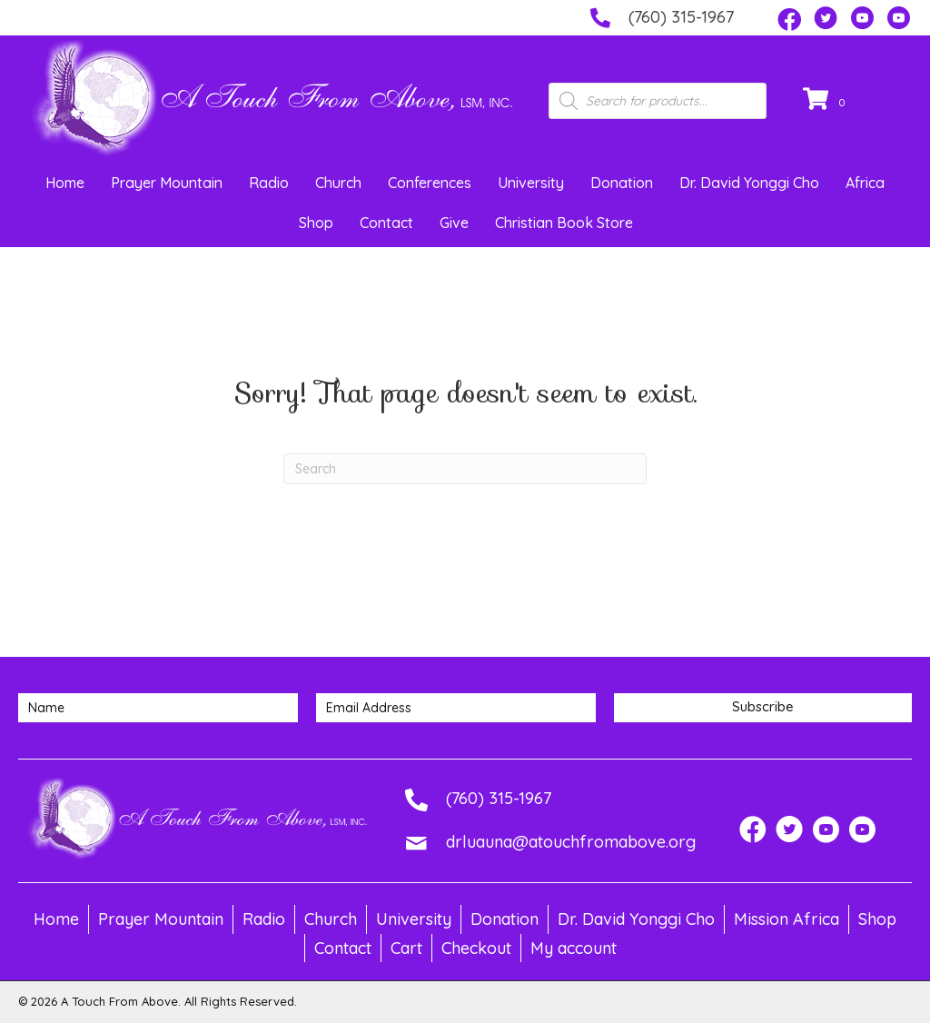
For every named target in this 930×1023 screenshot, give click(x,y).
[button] (789, 20)
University (531, 183)
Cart (406, 948)
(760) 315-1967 (681, 16)
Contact (386, 223)
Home (64, 183)
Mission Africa (786, 919)
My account (573, 948)
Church (338, 183)
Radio (269, 183)
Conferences (429, 183)
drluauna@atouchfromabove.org (571, 841)
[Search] (465, 468)
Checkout (476, 948)
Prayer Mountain (167, 183)
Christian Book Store (564, 223)
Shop (316, 223)
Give (454, 223)
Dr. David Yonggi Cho (749, 183)
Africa (865, 183)
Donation (621, 183)
